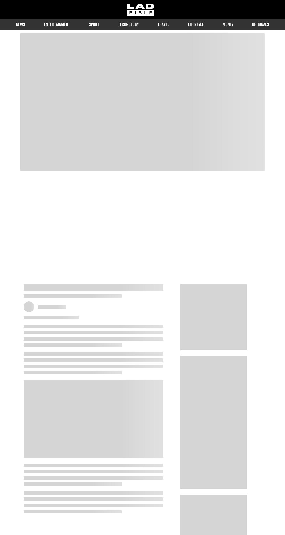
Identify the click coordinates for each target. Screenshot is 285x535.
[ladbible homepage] (140, 9)
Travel (163, 24)
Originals (260, 24)
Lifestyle (196, 24)
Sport (94, 24)
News (20, 24)
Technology (128, 24)
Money (227, 24)
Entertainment (57, 24)
